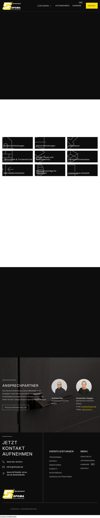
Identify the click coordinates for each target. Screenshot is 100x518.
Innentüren (55, 465)
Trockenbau (55, 457)
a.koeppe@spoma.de (88, 407)
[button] (44, 5)
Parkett (53, 469)
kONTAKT (92, 6)
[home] (11, 6)
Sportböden (55, 473)
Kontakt (85, 468)
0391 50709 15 (87, 409)
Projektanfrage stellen (81, 52)
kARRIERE (77, 5)
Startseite (86, 457)
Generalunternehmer (60, 477)
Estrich (53, 461)
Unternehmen (62, 5)
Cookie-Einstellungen (8, 516)
